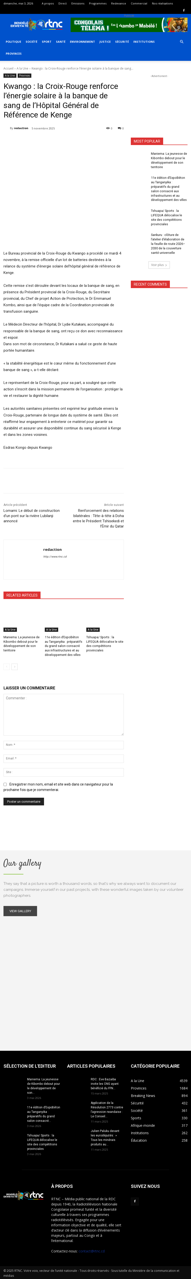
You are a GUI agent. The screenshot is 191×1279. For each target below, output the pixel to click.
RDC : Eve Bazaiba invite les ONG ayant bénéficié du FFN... (105, 1082)
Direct (62, 3)
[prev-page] (6, 665)
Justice (105, 41)
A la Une (22, 68)
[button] (182, 41)
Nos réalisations (162, 3)
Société (31, 41)
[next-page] (14, 665)
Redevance (118, 3)
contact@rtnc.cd (92, 1249)
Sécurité (122, 41)
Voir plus (159, 260)
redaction (21, 128)
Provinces (14, 53)
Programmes (97, 3)
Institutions (144, 41)
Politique (13, 41)
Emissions (77, 3)
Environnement (82, 41)
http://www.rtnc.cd (54, 556)
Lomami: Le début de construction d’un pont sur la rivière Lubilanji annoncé (31, 515)
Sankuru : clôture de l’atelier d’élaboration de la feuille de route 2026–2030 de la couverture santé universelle (169, 239)
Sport (46, 41)
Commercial (139, 3)
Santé (60, 41)
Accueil (8, 68)
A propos (48, 3)
